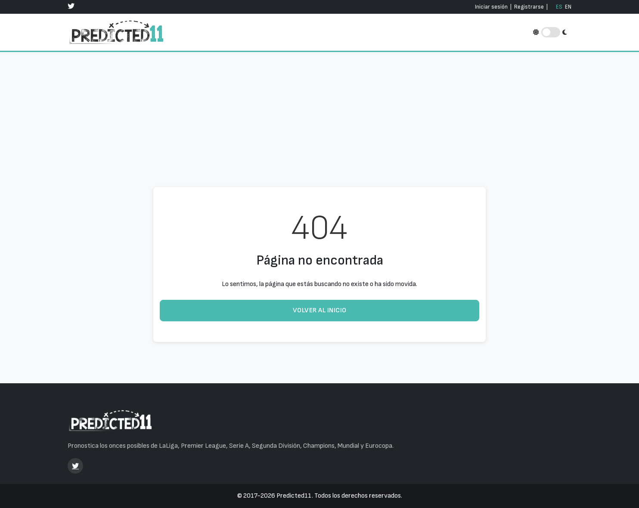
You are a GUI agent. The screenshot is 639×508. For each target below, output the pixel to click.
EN (568, 6)
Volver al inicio (320, 310)
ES (559, 6)
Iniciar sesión (491, 6)
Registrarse (529, 6)
